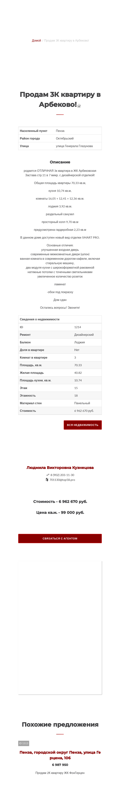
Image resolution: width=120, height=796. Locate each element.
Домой (36, 40)
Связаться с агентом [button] (60, 538)
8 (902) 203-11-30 (62, 475)
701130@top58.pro (62, 479)
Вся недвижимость (82, 424)
